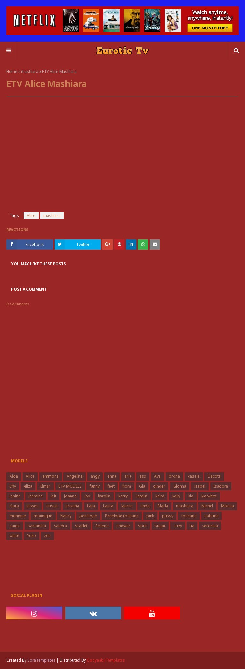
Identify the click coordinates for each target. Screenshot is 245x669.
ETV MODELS (70, 486)
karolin (104, 496)
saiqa (15, 525)
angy (95, 476)
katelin (141, 496)
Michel (207, 506)
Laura (108, 506)
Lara (91, 506)
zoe (47, 535)
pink (150, 516)
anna (112, 476)
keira (159, 496)
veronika (210, 525)
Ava (157, 476)
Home (11, 71)
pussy (167, 516)
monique (18, 516)
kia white (209, 496)
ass (142, 476)
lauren (127, 506)
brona (174, 476)
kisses (33, 506)
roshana (189, 516)
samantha (37, 525)
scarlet (81, 525)
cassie (194, 476)
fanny (95, 486)
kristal (52, 506)
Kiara (14, 506)
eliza (28, 486)
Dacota (214, 476)
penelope (88, 516)
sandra (60, 525)
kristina (72, 506)
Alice (31, 215)
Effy (13, 486)
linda (145, 506)
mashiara (29, 71)
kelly (176, 496)
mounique (43, 516)
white (14, 535)
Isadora (220, 486)
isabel (199, 486)
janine (15, 496)
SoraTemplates (41, 660)
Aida (14, 476)
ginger (159, 486)
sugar (160, 525)
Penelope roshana (121, 516)
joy (87, 496)
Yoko (31, 535)
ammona (50, 476)
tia (192, 525)
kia (190, 496)
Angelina (75, 476)
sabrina (211, 516)
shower (123, 525)
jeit (53, 496)
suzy (178, 525)
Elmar (45, 486)
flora (126, 486)
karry (123, 496)
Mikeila (227, 506)
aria (127, 476)
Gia (142, 486)
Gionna (179, 486)
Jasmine (35, 496)
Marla (163, 506)
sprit (142, 525)
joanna (70, 496)
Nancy (65, 516)
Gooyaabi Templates (106, 660)
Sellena (101, 525)
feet (111, 486)
